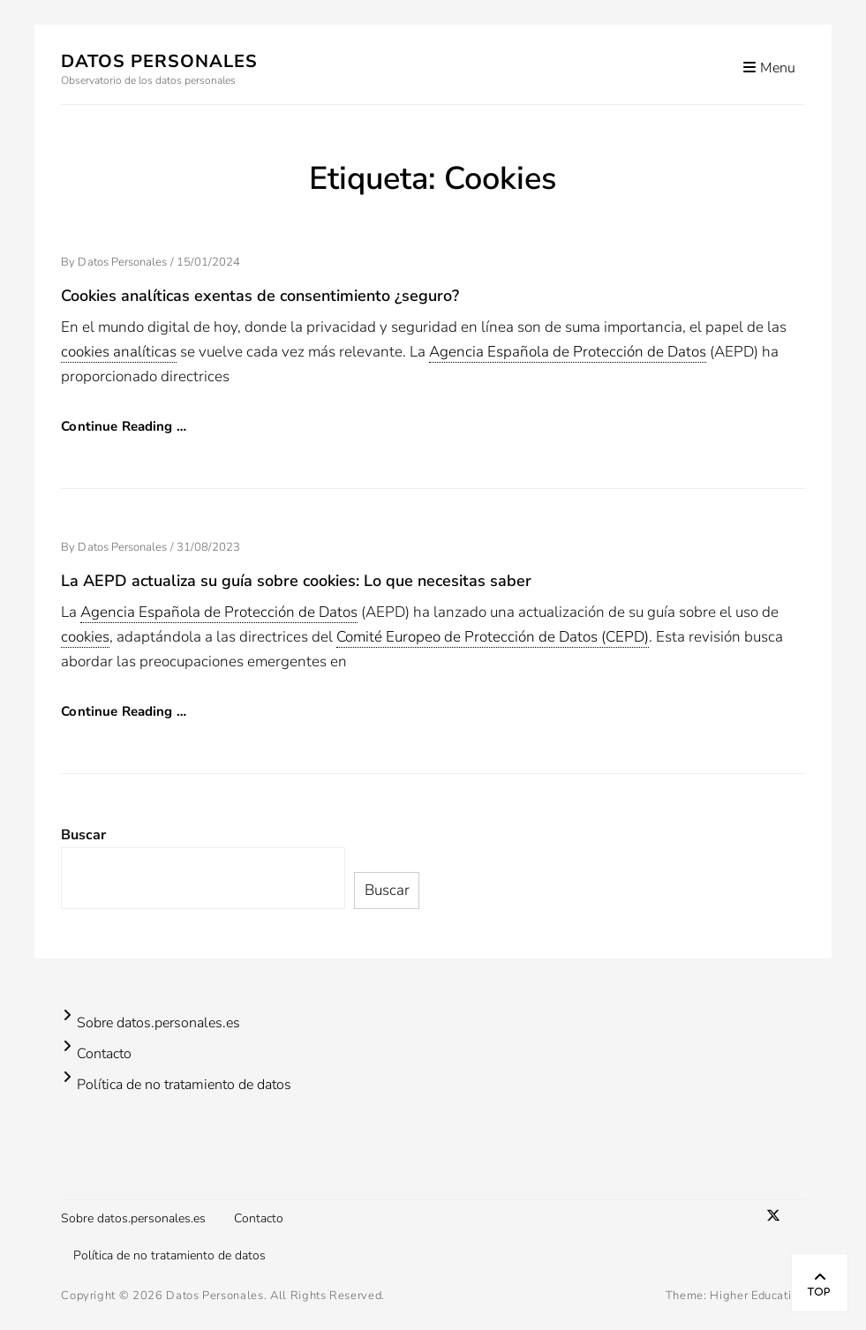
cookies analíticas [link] (119, 352)
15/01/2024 (209, 262)
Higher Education (757, 1296)
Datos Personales (159, 61)
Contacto (104, 1053)
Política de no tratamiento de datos (184, 1084)
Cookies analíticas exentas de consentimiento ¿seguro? (260, 295)
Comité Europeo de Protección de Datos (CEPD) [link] (492, 637)
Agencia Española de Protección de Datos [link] (567, 352)
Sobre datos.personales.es (158, 1023)
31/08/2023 (209, 547)
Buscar (83, 835)
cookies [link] (85, 637)
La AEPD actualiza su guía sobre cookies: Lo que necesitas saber (296, 580)
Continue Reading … (123, 426)
